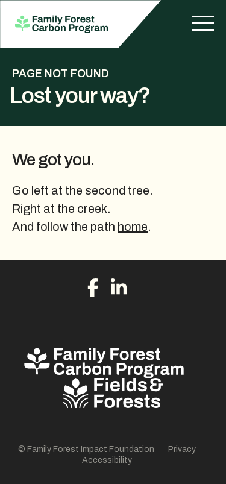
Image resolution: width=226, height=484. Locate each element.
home (133, 226)
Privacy (182, 449)
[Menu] (203, 24)
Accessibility (107, 460)
